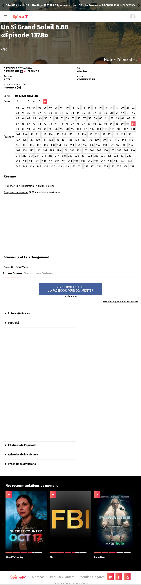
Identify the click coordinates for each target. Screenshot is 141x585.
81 (94, 123)
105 (112, 129)
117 (70, 134)
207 (112, 150)
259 (132, 166)
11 (72, 107)
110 (25, 134)
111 (31, 134)
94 (45, 129)
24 (22, 113)
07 (50, 107)
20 (122, 107)
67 (17, 123)
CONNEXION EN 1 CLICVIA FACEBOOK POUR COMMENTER (70, 288)
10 (67, 107)
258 (126, 166)
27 (39, 113)
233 (63, 161)
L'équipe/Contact (62, 577)
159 (111, 145)
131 (44, 139)
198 (52, 150)
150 (53, 145)
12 (78, 107)
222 (90, 155)
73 (50, 123)
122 (103, 134)
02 (23, 107)
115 (57, 134)
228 (129, 155)
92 (34, 129)
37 (94, 113)
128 (25, 139)
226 (116, 155)
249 (66, 166)
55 (73, 118)
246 (46, 166)
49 (40, 118)
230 (25, 161)
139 (97, 139)
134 (64, 139)
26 (34, 113)
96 (56, 129)
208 (119, 150)
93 (39, 129)
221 (83, 155)
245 (39, 166)
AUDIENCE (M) (12, 87)
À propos (38, 577)
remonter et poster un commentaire (120, 301)
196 (38, 150)
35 (83, 113)
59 (95, 118)
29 (50, 113)
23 (17, 113)
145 (18, 145)
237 (103, 161)
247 (52, 166)
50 (45, 118)
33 (72, 113)
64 (122, 118)
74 (56, 123)
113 (44, 134)
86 (122, 123)
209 (126, 150)
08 (56, 107)
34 (78, 113)
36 (89, 113)
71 (39, 123)
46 (23, 118)
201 (72, 150)
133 (57, 139)
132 (51, 139)
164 (25, 150)
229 (18, 161)
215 (44, 155)
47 (28, 118)
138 (90, 139)
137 (84, 139)
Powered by (16, 267)
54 (67, 118)
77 (72, 123)
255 (106, 166)
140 (103, 139)
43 (127, 113)
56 (78, 118)
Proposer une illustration (19, 186)
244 (32, 166)
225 (109, 155)
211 (18, 155)
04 (34, 107)
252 (86, 166)
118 (77, 134)
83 (105, 123)
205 (99, 150)
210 (133, 150)
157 (98, 145)
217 (57, 155)
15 (94, 107)
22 (133, 107)
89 (17, 129)
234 (76, 161)
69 (28, 123)
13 (83, 107)
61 (106, 118)
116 (64, 134)
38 (100, 113)
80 (89, 123)
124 (116, 134)
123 (110, 134)
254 (99, 166)
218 (64, 155)
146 (25, 145)
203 (85, 150)
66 (134, 118)
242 (18, 166)
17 (105, 107)
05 (39, 107)
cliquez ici (72, 296)
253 (93, 166)
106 (119, 129)
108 (133, 129)
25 (28, 113)
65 (128, 118)
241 (130, 161)
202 (79, 150)
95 (50, 129)
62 (112, 118)
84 (111, 123)
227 (123, 155)
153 (72, 145)
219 (70, 155)
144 (131, 139)
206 (106, 150)
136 (77, 139)
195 (32, 150)
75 (61, 123)
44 (133, 113)
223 (96, 155)
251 (80, 166)
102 (92, 129)
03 (28, 107)
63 (117, 118)
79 (83, 123)
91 (28, 129)
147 (32, 145)
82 (100, 123)
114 (51, 134)
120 (90, 134)
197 (45, 150)
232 (51, 161)
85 (116, 123)
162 (131, 145)
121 (97, 134)
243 (25, 166)
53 (62, 118)
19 (116, 107)
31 (61, 113)
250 (73, 166)
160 (118, 145)
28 (45, 113)
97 (61, 129)
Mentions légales (92, 577)
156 (92, 145)
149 (46, 145)
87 (127, 123)
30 (56, 113)
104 (105, 129)
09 (61, 107)
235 (90, 161)
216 (50, 155)
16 (100, 107)
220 (77, 155)
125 (123, 134)
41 (116, 113)
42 (122, 113)
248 (59, 166)
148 (39, 145)
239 (116, 161)
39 (105, 113)
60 (100, 118)
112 (38, 134)
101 (86, 129)
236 (96, 161)
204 (92, 150)
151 (59, 145)
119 (84, 134)
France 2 (33, 71)
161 (125, 145)
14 (89, 107)
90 (22, 129)
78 (78, 123)
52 (56, 118)
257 (119, 166)
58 (89, 118)
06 (45, 107)
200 (65, 150)
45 (17, 118)
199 (59, 150)
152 (65, 145)
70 (33, 123)
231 (38, 161)
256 (112, 166)
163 (18, 150)
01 (17, 107)
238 (110, 161)
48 (34, 118)
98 (67, 129)
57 (84, 118)
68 (22, 123)
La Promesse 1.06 (43, 5)
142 (117, 139)
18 (111, 107)
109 (18, 134)
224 (103, 155)
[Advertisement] (34, 223)
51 (51, 118)
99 (72, 129)
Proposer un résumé (16, 192)
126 (129, 134)
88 (133, 123)
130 (38, 139)
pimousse (12, 5)
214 (37, 155)
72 (45, 123)
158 (105, 145)
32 (67, 113)
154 (78, 145)
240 (123, 161)
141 (110, 139)
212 (24, 155)
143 (124, 139)
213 (31, 155)
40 (111, 113)
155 (85, 145)
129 (31, 139)
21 (127, 107)
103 (99, 129)
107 (126, 129)
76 (67, 123)
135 (70, 139)
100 (79, 129)
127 (18, 139)
